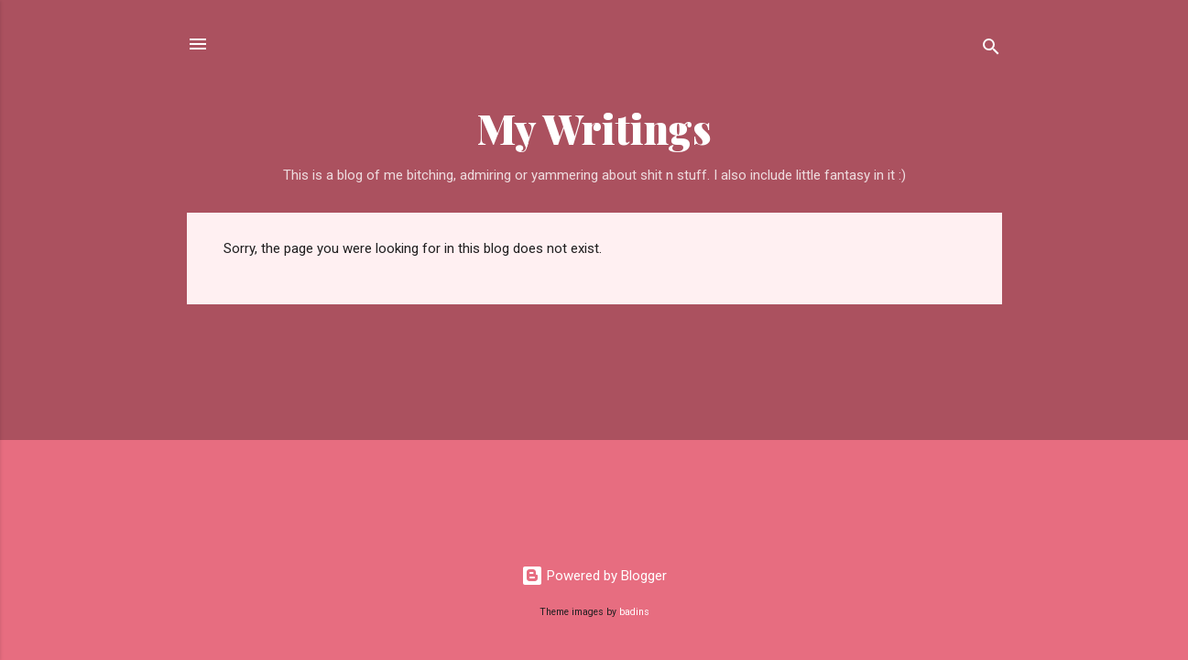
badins (634, 612)
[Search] (991, 50)
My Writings (594, 128)
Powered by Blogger (594, 575)
